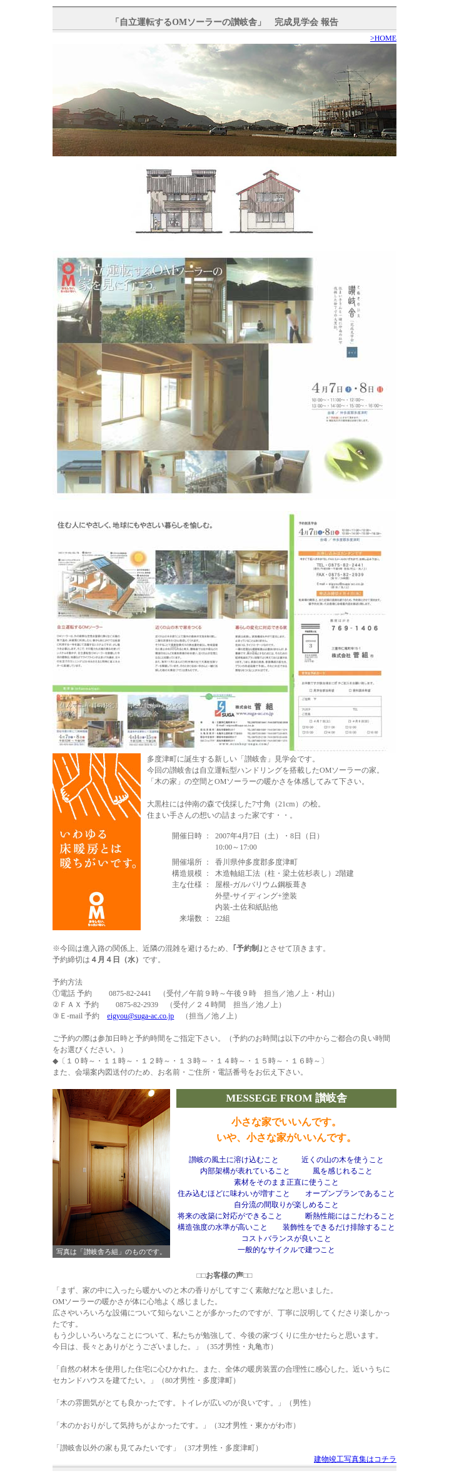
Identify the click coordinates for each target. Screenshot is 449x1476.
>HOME (383, 38)
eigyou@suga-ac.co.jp (140, 1016)
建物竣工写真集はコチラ (355, 1459)
